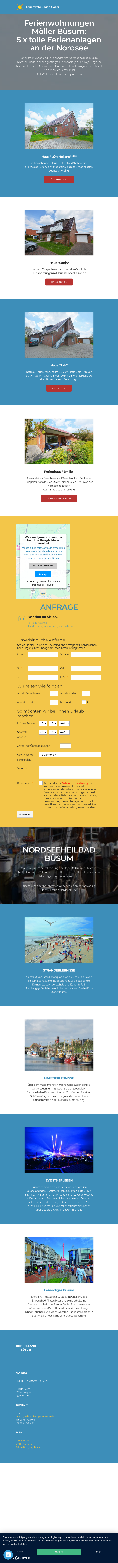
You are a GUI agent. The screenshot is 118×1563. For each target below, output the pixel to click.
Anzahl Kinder (68, 698)
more (53, 1549)
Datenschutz (24, 785)
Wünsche (22, 773)
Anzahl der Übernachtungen (33, 750)
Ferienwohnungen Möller (42, 7)
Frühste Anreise (26, 728)
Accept (43, 574)
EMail (63, 681)
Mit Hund (65, 706)
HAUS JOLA (59, 395)
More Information (43, 565)
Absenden (25, 820)
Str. (19, 673)
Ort (62, 673)
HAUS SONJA (59, 288)
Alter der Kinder (26, 706)
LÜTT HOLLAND (59, 186)
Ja (88, 706)
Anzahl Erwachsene (28, 698)
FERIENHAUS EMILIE (59, 505)
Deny (54, 1533)
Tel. (19, 681)
